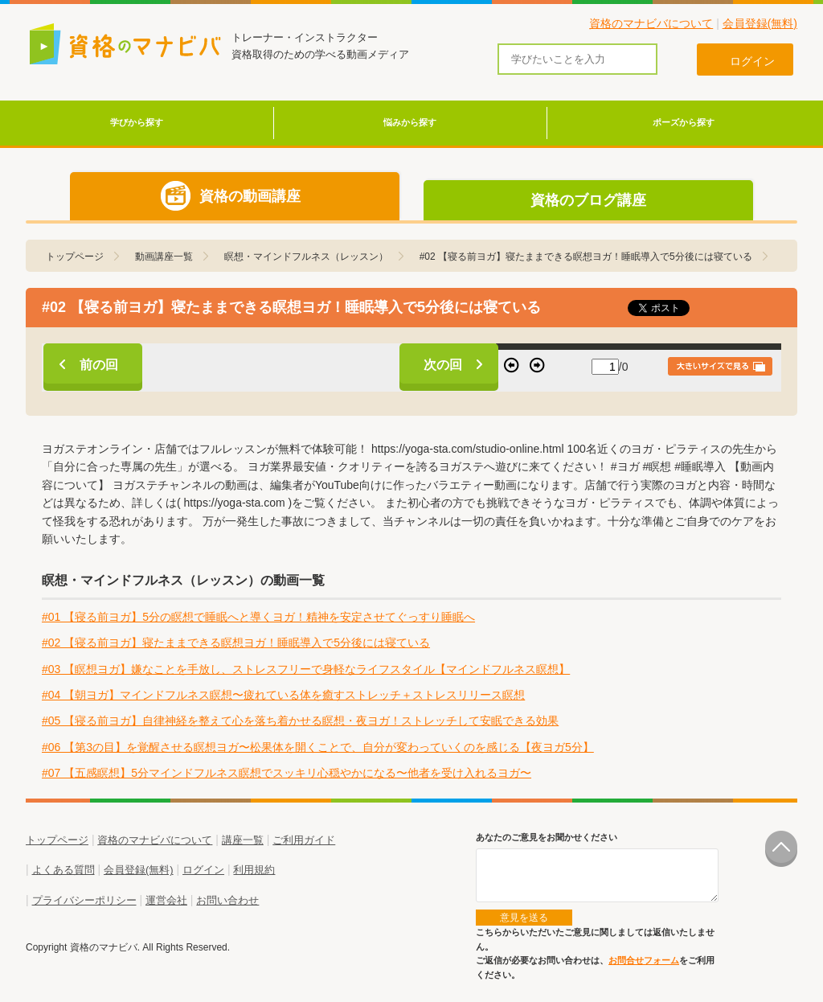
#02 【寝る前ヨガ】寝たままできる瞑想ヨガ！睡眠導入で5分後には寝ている (236, 642)
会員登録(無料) (760, 23)
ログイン (203, 870)
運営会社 (166, 900)
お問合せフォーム (643, 960)
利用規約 (254, 870)
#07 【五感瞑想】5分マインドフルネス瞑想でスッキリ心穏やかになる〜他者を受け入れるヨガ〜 (286, 772)
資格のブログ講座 (588, 200)
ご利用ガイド (303, 840)
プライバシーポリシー (84, 900)
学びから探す (136, 122)
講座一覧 (243, 840)
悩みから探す (409, 122)
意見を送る (524, 917)
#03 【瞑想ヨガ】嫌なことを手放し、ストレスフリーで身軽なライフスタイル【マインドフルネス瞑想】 (306, 669)
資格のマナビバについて (651, 23)
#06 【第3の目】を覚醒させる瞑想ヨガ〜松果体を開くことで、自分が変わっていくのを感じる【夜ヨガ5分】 (318, 747)
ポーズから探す (683, 122)
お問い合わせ (227, 900)
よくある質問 (63, 870)
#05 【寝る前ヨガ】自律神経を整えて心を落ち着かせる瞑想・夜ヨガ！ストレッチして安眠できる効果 (300, 720)
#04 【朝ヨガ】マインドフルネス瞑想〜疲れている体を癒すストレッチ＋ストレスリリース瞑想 (283, 694)
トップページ (57, 840)
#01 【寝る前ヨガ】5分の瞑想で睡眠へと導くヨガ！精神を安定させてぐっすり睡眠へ (258, 616)
